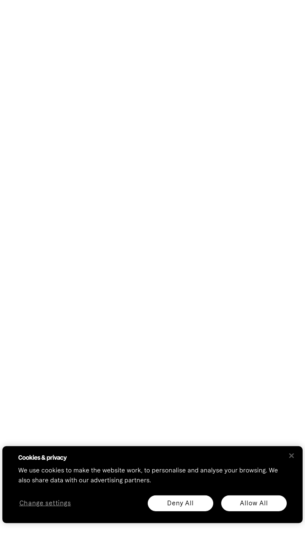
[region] (152, 484)
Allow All (254, 503)
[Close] (291, 455)
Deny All (180, 503)
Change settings (45, 503)
